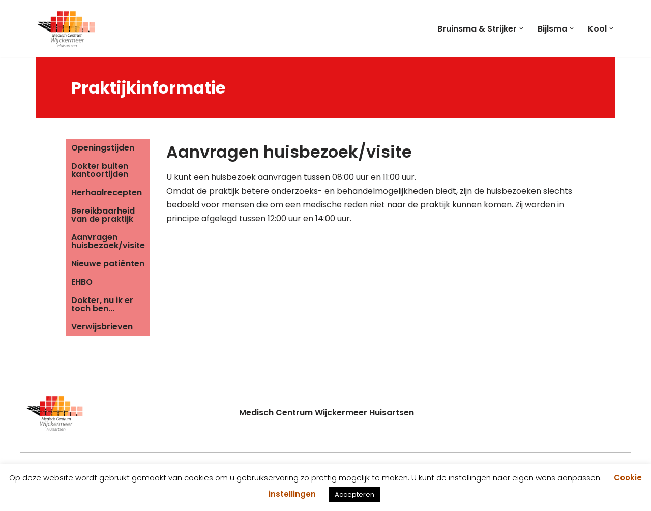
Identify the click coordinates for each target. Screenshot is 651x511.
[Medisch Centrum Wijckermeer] (66, 28)
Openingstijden (102, 148)
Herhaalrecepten (106, 192)
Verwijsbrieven (102, 327)
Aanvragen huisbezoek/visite (108, 241)
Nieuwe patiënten (107, 263)
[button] (521, 28)
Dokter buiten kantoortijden (99, 170)
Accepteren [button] (354, 494)
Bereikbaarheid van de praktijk (103, 215)
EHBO (82, 282)
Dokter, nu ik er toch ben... (102, 304)
